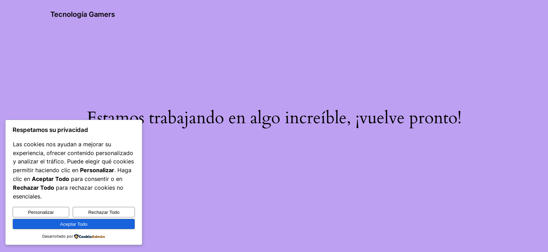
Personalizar (41, 212)
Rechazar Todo (103, 212)
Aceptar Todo (73, 224)
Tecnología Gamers (82, 14)
